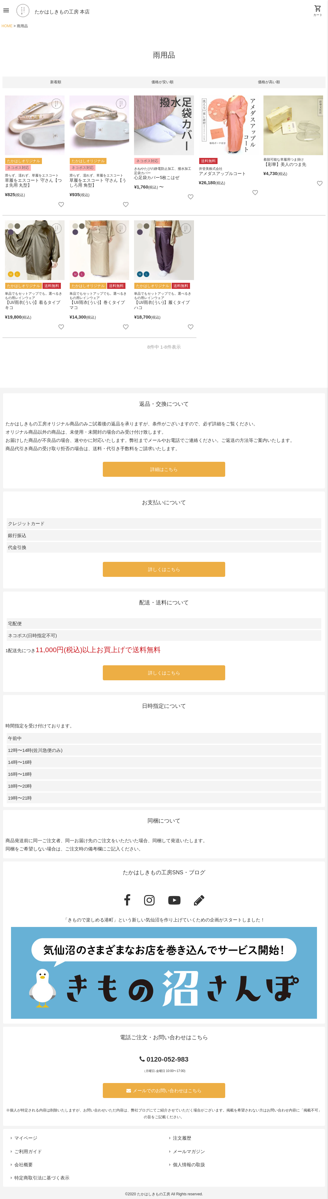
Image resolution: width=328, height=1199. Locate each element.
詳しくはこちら (164, 569)
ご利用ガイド (28, 1151)
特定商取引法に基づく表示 (41, 1177)
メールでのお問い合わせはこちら (164, 1090)
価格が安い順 (162, 82)
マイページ (25, 1138)
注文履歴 (182, 1138)
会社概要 (23, 1164)
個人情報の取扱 (189, 1164)
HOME (7, 26)
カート (318, 11)
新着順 (55, 82)
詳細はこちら (164, 469)
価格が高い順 (269, 82)
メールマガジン (189, 1151)
